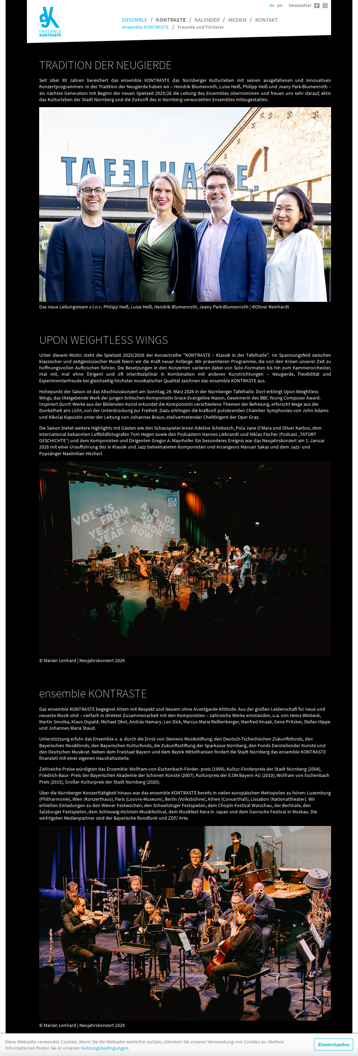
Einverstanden (333, 1044)
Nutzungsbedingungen (104, 1048)
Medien (237, 19)
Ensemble (134, 19)
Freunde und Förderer (201, 27)
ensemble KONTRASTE (145, 27)
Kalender (207, 19)
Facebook (317, 5)
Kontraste (171, 19)
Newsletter (300, 5)
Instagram (325, 5)
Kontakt (266, 19)
